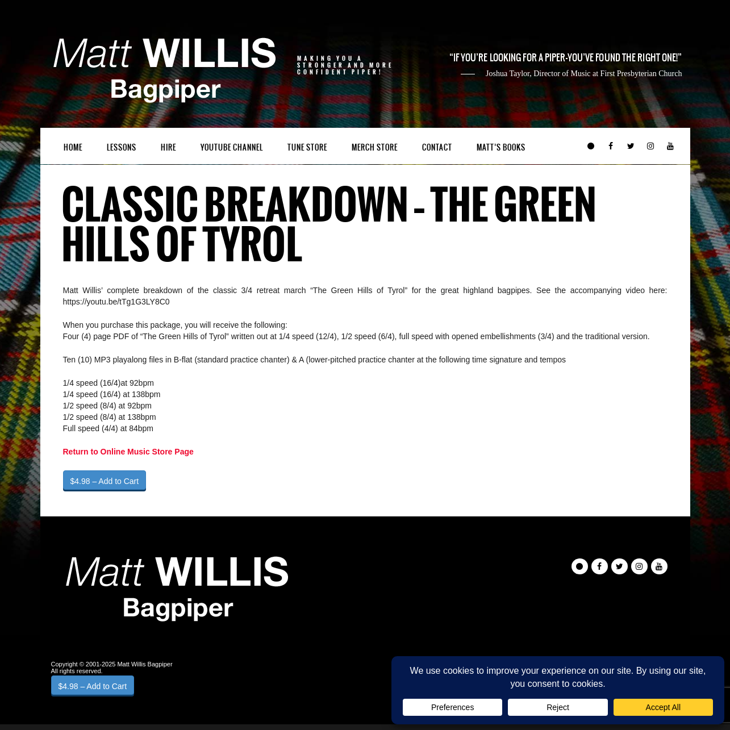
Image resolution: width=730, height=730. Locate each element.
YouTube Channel (232, 147)
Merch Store (375, 147)
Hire (168, 147)
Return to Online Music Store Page (128, 451)
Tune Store (307, 147)
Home (73, 147)
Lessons (121, 147)
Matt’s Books (501, 147)
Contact (437, 147)
